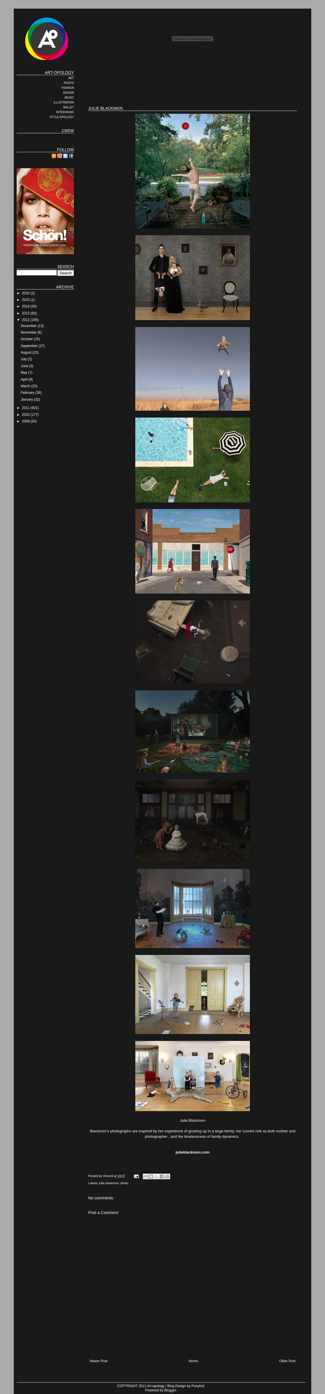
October (27, 339)
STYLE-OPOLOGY (62, 117)
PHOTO (69, 83)
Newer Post (98, 1361)
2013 (26, 313)
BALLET (68, 107)
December (29, 326)
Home (193, 1361)
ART (71, 78)
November (29, 332)
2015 (26, 300)
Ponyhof (197, 1386)
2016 (26, 293)
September (29, 346)
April (24, 379)
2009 (26, 421)
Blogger (170, 1390)
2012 (26, 320)
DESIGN (68, 92)
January (27, 400)
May (24, 373)
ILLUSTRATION (64, 102)
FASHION (67, 87)
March (26, 386)
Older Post (287, 1361)
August (26, 353)
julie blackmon (109, 1183)
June (25, 366)
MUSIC (69, 97)
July (24, 359)
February (28, 393)
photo (124, 1183)
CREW (68, 130)
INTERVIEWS (65, 112)
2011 (26, 408)
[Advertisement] (192, 83)
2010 (26, 415)
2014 (26, 306)
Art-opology (156, 1386)
